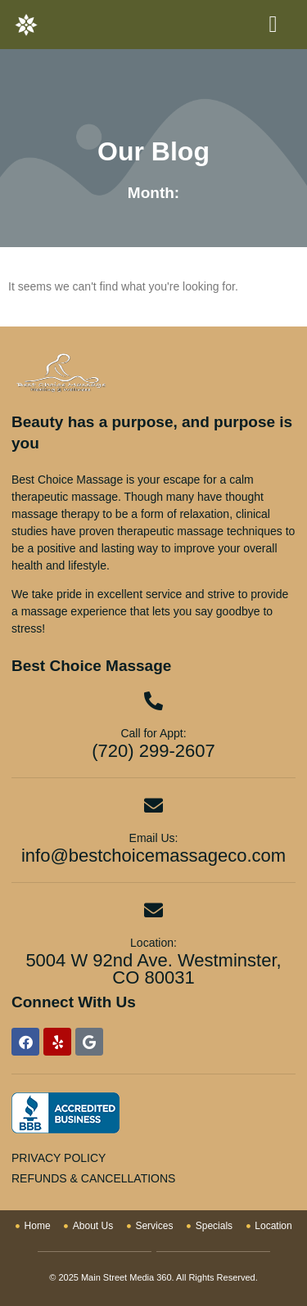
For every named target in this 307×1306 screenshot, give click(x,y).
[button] (272, 24)
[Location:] (153, 910)
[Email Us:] (153, 805)
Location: (153, 942)
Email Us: (153, 837)
